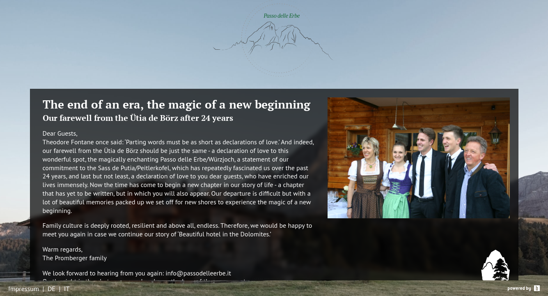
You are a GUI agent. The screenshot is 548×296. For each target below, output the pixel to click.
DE (51, 288)
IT (67, 288)
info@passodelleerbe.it (198, 273)
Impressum (23, 288)
